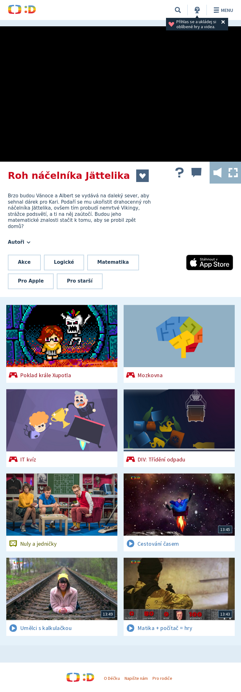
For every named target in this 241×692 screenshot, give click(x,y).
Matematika (113, 262)
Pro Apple (31, 281)
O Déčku (112, 678)
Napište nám (136, 678)
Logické (64, 262)
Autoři (19, 242)
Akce (24, 262)
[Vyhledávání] (178, 10)
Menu (222, 10)
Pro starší (80, 281)
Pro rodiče (162, 678)
